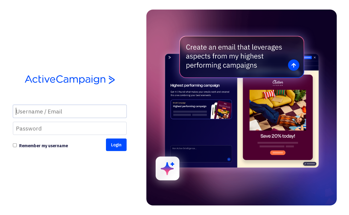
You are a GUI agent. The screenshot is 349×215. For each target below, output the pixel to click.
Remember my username (43, 145)
